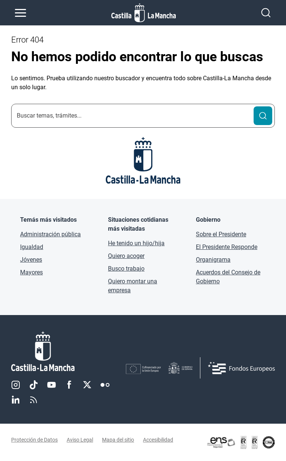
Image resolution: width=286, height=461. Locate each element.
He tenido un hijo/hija (136, 243)
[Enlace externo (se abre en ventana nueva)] (240, 442)
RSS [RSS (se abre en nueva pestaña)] (33, 399)
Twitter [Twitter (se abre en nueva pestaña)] (87, 384)
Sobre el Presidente (221, 234)
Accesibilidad (158, 440)
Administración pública (50, 234)
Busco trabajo (126, 268)
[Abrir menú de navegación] (20, 12)
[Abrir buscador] (266, 13)
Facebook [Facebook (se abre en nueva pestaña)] (69, 384)
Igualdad (31, 246)
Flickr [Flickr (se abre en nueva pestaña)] (105, 384)
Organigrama (213, 259)
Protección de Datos (34, 440)
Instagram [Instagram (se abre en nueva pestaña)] (16, 384)
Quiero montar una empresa (132, 286)
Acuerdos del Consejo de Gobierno (228, 277)
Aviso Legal (80, 440)
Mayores (31, 272)
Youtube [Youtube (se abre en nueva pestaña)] (51, 384)
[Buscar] (263, 115)
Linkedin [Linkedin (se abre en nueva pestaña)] (16, 399)
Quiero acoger (126, 255)
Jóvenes (31, 259)
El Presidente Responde (226, 246)
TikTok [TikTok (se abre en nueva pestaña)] (33, 384)
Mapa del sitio (118, 440)
